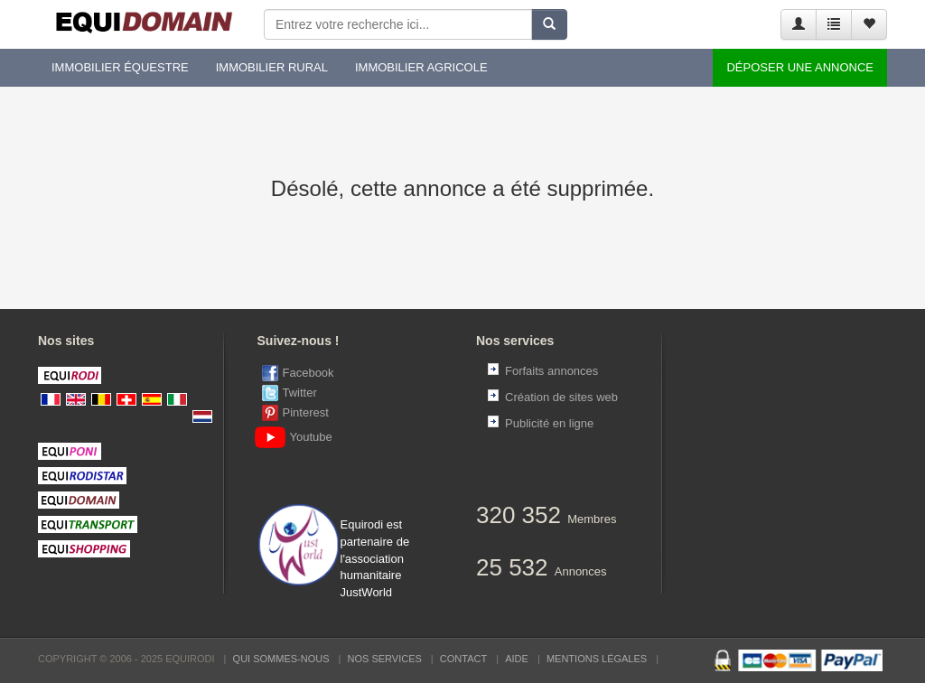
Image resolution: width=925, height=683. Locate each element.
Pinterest (306, 412)
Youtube (297, 437)
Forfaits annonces (551, 371)
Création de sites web (561, 397)
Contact (463, 658)
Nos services (385, 658)
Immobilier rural (272, 67)
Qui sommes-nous (281, 658)
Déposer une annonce (800, 67)
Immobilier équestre (120, 67)
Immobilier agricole (421, 67)
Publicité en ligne (549, 423)
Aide (516, 658)
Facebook (308, 372)
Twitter (300, 392)
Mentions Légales (597, 658)
